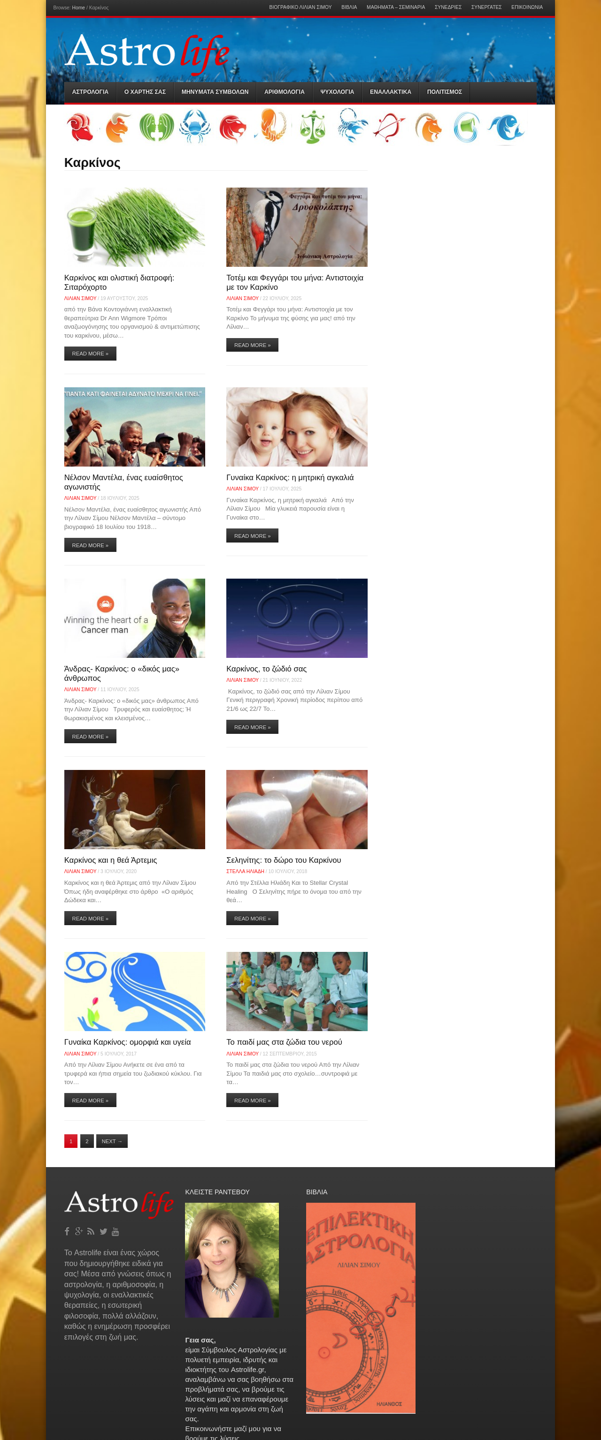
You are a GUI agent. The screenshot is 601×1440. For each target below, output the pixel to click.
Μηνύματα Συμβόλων (215, 92)
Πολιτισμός (444, 92)
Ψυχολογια (337, 92)
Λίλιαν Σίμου (80, 298)
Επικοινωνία (527, 7)
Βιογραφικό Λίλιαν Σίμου (301, 7)
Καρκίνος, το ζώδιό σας (266, 668)
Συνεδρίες (448, 7)
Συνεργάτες (486, 7)
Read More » (90, 353)
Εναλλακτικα (390, 92)
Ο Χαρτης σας (145, 92)
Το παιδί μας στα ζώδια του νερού (284, 1042)
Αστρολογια (90, 92)
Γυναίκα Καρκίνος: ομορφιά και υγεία (127, 1042)
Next (112, 1141)
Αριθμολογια (284, 92)
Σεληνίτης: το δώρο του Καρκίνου (283, 860)
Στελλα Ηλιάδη (245, 871)
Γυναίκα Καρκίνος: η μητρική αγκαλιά (290, 477)
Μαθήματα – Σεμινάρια (396, 7)
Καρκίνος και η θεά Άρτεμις (110, 860)
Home (78, 7)
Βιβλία (349, 7)
